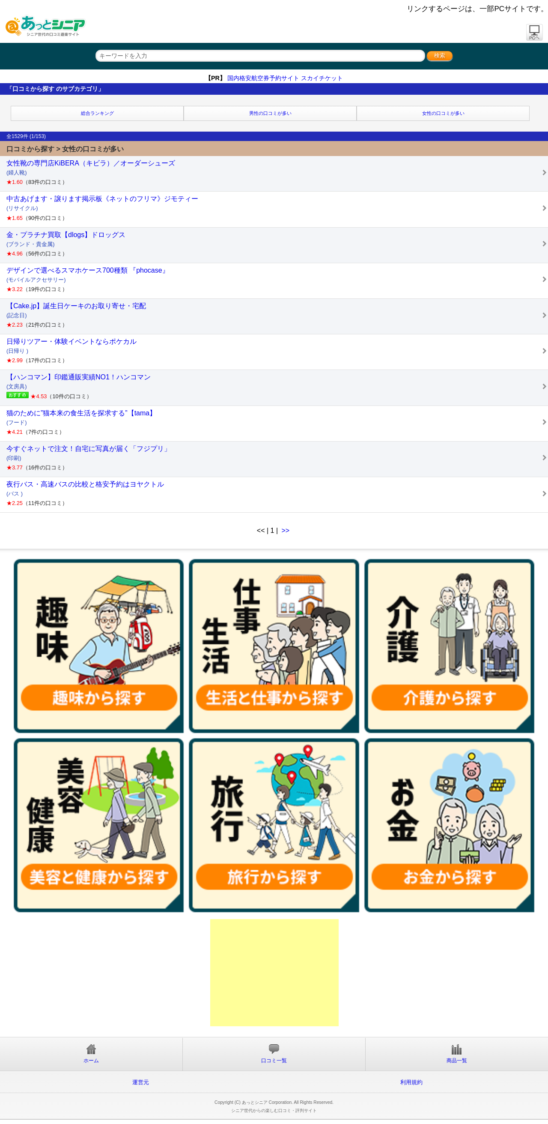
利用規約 (411, 1082)
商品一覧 (457, 1054)
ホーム (91, 1054)
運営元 (140, 1082)
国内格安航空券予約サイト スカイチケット (285, 78)
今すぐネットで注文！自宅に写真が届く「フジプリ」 (277, 458)
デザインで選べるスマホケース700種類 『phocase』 (277, 279)
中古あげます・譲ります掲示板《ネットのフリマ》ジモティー (277, 208)
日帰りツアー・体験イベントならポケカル (277, 351)
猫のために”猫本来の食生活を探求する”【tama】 (277, 422)
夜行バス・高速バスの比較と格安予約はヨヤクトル (277, 493)
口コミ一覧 (274, 1054)
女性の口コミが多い (443, 113)
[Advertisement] (274, 972)
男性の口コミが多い (270, 113)
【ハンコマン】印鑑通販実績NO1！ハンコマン (277, 386)
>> (286, 530)
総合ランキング (97, 113)
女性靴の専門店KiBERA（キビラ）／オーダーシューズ (277, 172)
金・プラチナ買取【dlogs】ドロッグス (277, 244)
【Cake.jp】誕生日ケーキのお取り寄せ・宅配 (277, 315)
